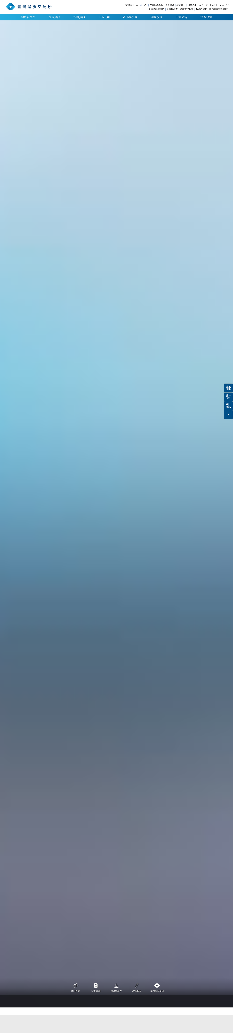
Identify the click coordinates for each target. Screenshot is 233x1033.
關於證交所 (28, 17)
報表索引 (180, 5)
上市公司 (104, 17)
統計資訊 (228, 405)
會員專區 (169, 5)
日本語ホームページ (198, 5)
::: (2, 2)
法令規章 (206, 17)
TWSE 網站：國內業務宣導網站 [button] (211, 9)
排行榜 (228, 397)
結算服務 (156, 17)
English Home (217, 5)
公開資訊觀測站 (156, 9)
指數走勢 (228, 388)
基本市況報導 (186, 9)
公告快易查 (172, 9)
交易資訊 (54, 17)
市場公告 (181, 17)
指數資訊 (79, 17)
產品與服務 (130, 17)
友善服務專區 (156, 5)
